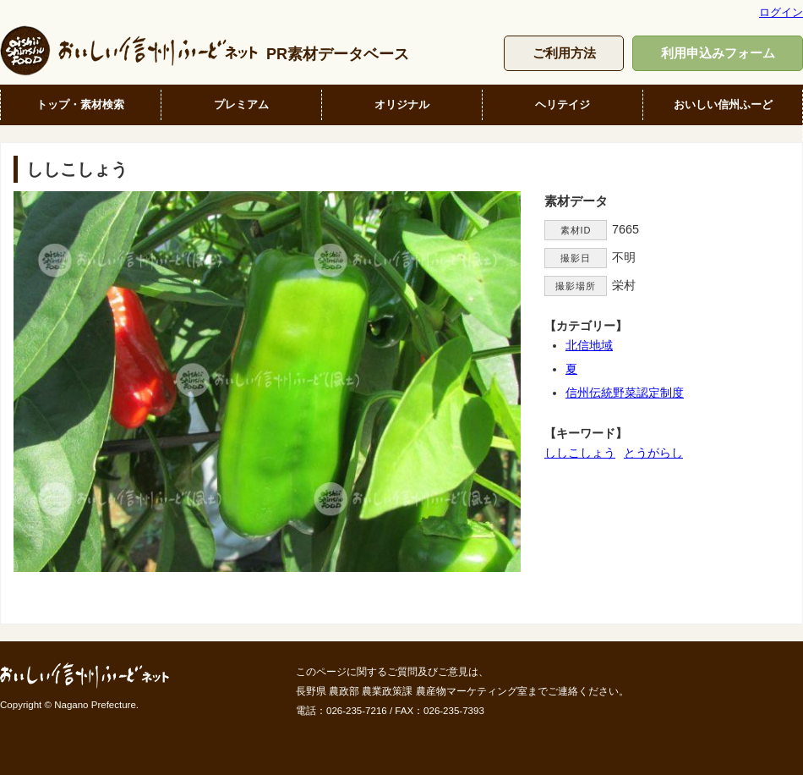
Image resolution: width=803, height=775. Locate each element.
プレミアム (241, 104)
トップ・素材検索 (80, 104)
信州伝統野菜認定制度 (624, 392)
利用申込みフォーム (718, 53)
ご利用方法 (564, 53)
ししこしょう (579, 452)
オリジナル (401, 104)
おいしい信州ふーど (723, 104)
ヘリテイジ (562, 104)
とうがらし (653, 452)
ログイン (781, 12)
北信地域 (589, 345)
